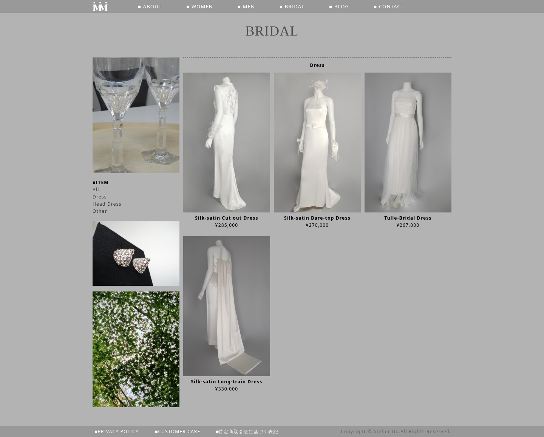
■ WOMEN (199, 6)
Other (100, 211)
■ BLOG (339, 6)
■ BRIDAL (292, 6)
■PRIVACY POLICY (116, 431)
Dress (100, 197)
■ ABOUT (150, 6)
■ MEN (246, 6)
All (96, 189)
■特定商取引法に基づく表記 (246, 431)
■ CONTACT (389, 6)
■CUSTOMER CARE (177, 431)
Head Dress (107, 204)
